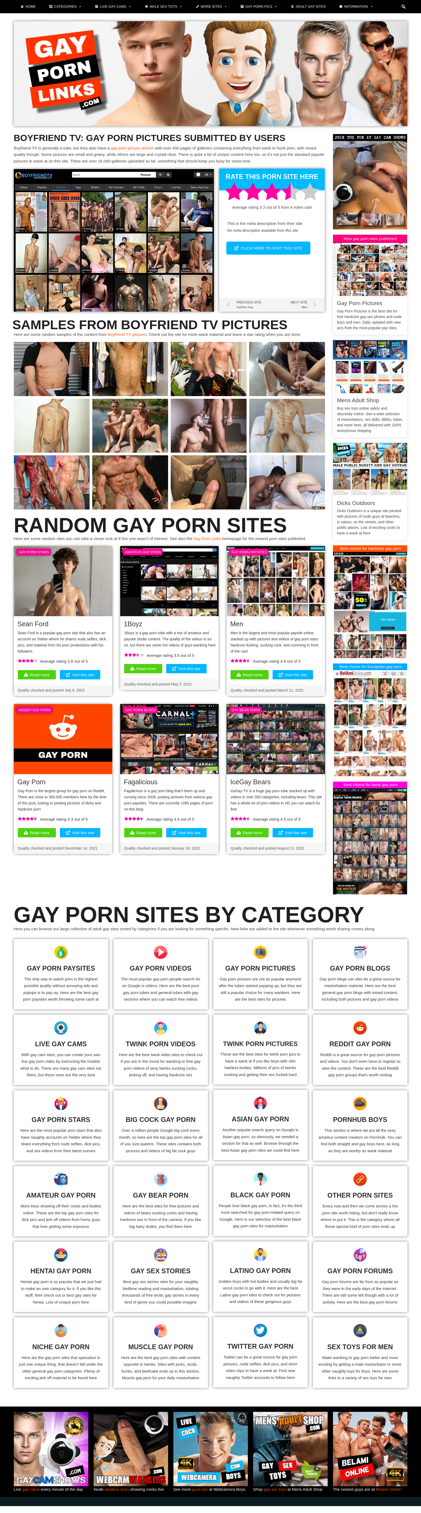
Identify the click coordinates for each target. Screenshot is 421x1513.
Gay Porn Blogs (140, 715)
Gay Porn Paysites (249, 555)
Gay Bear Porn (246, 715)
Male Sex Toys (166, 6)
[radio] (234, 195)
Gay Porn (32, 787)
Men (236, 627)
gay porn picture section (138, 148)
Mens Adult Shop (358, 401)
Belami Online (391, 1493)
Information (358, 6)
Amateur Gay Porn (143, 555)
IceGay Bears (250, 787)
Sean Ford (33, 627)
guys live (201, 1493)
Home (31, 6)
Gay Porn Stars (34, 555)
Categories (68, 6)
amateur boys (118, 1493)
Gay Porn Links (216, 541)
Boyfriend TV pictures (132, 337)
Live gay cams (115, 6)
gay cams (32, 1493)
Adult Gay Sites (311, 6)
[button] (403, 7)
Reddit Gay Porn (35, 715)
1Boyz (133, 627)
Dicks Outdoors (356, 503)
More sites (214, 6)
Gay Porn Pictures (359, 304)
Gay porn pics (261, 6)
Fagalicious (140, 787)
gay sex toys (276, 1493)
